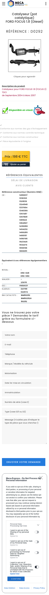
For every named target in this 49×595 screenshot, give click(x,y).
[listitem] (24, 525)
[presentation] (22, 449)
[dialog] (24, 533)
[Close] (41, 478)
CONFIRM (16, 579)
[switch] (37, 532)
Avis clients (24, 185)
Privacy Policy (39, 588)
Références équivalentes (24, 175)
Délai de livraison (24, 180)
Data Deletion (9, 588)
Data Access (24, 588)
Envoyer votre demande (24, 462)
